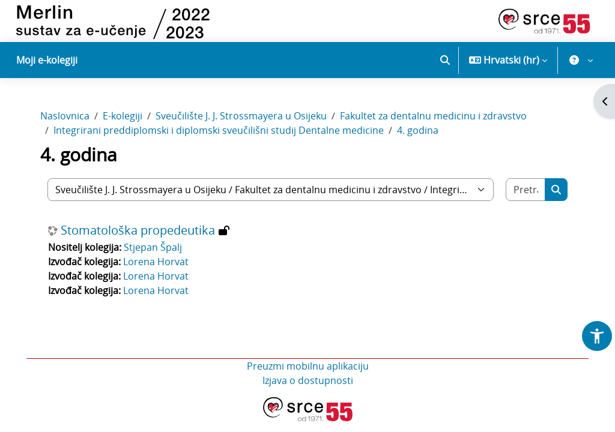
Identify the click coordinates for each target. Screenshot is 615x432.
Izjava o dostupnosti (307, 383)
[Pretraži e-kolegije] (524, 192)
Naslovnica (67, 118)
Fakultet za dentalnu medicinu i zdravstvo (435, 118)
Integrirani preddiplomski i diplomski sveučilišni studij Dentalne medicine (221, 133)
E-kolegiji (125, 118)
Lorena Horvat (158, 264)
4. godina (420, 133)
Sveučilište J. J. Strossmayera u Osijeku (243, 118)
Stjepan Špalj (155, 250)
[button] (445, 60)
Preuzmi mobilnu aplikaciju (308, 369)
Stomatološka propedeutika (140, 233)
